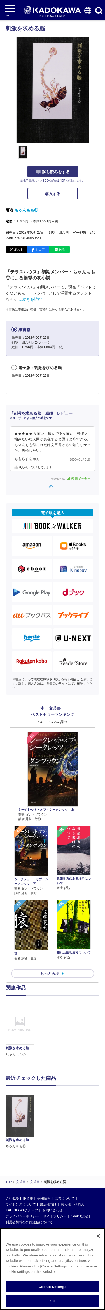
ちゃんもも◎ (26, 210)
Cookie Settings (52, 1287)
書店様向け (48, 1204)
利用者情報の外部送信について (29, 1222)
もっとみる (50, 973)
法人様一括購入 (72, 1204)
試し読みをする (53, 172)
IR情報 (28, 1198)
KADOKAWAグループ (22, 1210)
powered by (70, 479)
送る (62, 249)
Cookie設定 (79, 1216)
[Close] (98, 1236)
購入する (52, 193)
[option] (21, 1030)
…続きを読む (30, 299)
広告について (65, 1198)
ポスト (18, 249)
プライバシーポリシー (22, 1216)
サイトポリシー (55, 1216)
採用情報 (44, 1198)
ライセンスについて (21, 1204)
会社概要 (12, 1198)
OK (52, 1301)
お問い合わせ (52, 1210)
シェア (40, 249)
